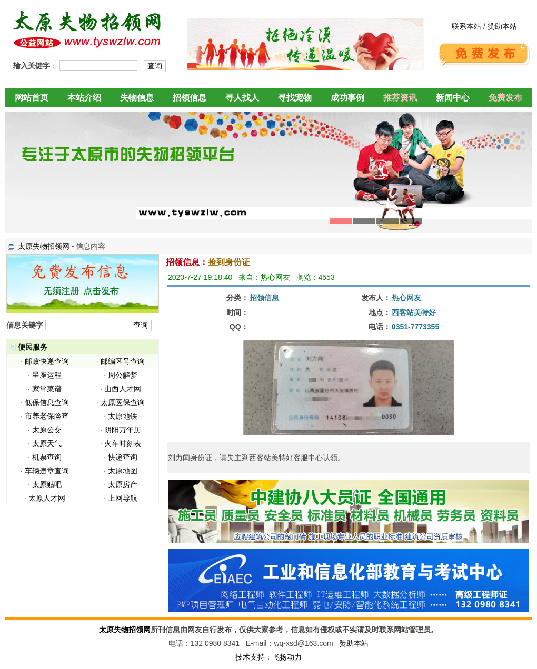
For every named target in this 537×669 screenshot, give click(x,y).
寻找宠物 (295, 97)
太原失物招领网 (43, 246)
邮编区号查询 (123, 361)
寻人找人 (242, 97)
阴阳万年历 (122, 429)
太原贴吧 (47, 484)
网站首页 (31, 97)
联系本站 (466, 26)
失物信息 (137, 97)
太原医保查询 (123, 402)
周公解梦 (122, 375)
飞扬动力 (287, 657)
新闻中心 (453, 97)
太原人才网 (46, 498)
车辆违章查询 (47, 471)
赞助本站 (502, 26)
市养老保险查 (47, 416)
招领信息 (189, 97)
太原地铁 (122, 416)
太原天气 (47, 443)
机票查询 (47, 457)
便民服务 (32, 347)
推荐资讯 (400, 97)
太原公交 (47, 429)
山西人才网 (122, 388)
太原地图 (122, 471)
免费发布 (505, 97)
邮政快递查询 (47, 361)
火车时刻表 (122, 443)
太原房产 (122, 484)
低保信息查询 (47, 402)
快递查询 (122, 457)
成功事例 (347, 97)
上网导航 (122, 498)
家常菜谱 (47, 388)
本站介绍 (84, 97)
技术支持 (250, 657)
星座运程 (47, 375)
